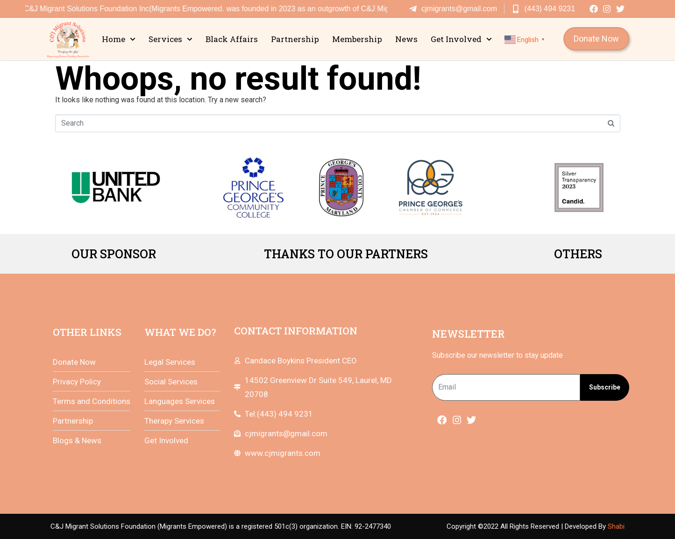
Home (118, 39)
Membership (357, 39)
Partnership (295, 39)
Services (170, 39)
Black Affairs (232, 39)
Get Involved (461, 39)
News (406, 39)
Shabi (616, 526)
